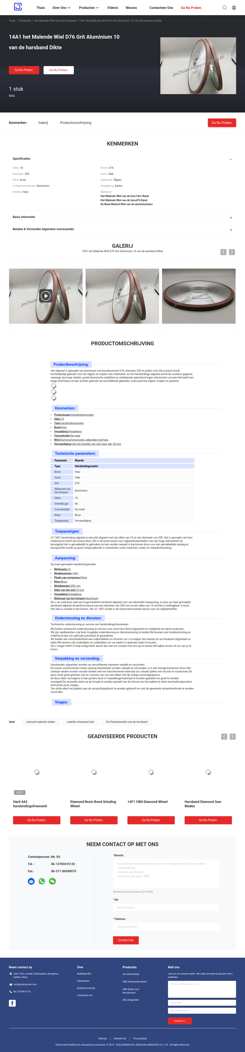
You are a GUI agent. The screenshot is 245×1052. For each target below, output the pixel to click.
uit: (117, 899)
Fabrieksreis (83, 981)
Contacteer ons (84, 995)
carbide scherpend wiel (80, 721)
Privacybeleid (140, 1038)
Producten (25, 20)
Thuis (12, 20)
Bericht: (119, 855)
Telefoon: (120, 919)
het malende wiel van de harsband (55, 20)
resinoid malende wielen (41, 721)
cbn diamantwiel (130, 974)
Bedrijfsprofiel (84, 973)
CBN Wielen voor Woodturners (130, 991)
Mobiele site (120, 1038)
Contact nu (125, 940)
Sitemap (102, 1038)
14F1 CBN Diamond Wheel (147, 802)
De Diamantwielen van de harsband (126, 721)
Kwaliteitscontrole (86, 988)
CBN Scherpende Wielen (134, 981)
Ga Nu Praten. (24, 70)
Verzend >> (179, 1021)
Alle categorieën (130, 1000)
